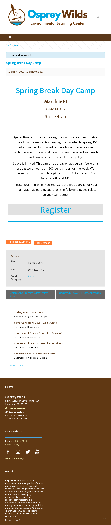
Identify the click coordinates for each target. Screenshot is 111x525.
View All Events (17, 365)
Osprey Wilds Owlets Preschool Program (80, 294)
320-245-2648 (20, 441)
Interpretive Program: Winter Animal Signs (29, 294)
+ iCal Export (43, 243)
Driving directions (15, 407)
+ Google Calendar (19, 242)
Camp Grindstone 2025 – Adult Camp (35, 323)
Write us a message (15, 458)
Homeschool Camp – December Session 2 (38, 343)
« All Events (14, 44)
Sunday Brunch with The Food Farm (34, 354)
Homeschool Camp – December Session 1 (38, 333)
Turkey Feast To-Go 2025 (28, 312)
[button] (55, 209)
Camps (31, 276)
